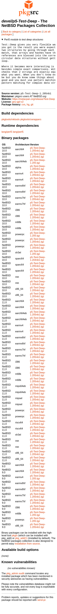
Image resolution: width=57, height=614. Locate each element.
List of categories (32, 31)
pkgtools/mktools (11, 129)
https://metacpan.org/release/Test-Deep (33, 109)
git (32, 114)
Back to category (12, 31)
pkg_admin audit (15, 583)
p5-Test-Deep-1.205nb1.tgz (37, 159)
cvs (23, 114)
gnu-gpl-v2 (18, 112)
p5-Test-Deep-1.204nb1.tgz (37, 268)
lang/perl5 (7, 142)
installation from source (27, 554)
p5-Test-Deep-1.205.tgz (37, 171)
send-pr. (41, 610)
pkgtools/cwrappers (30, 129)
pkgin (15, 545)
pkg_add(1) (21, 548)
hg (28, 114)
